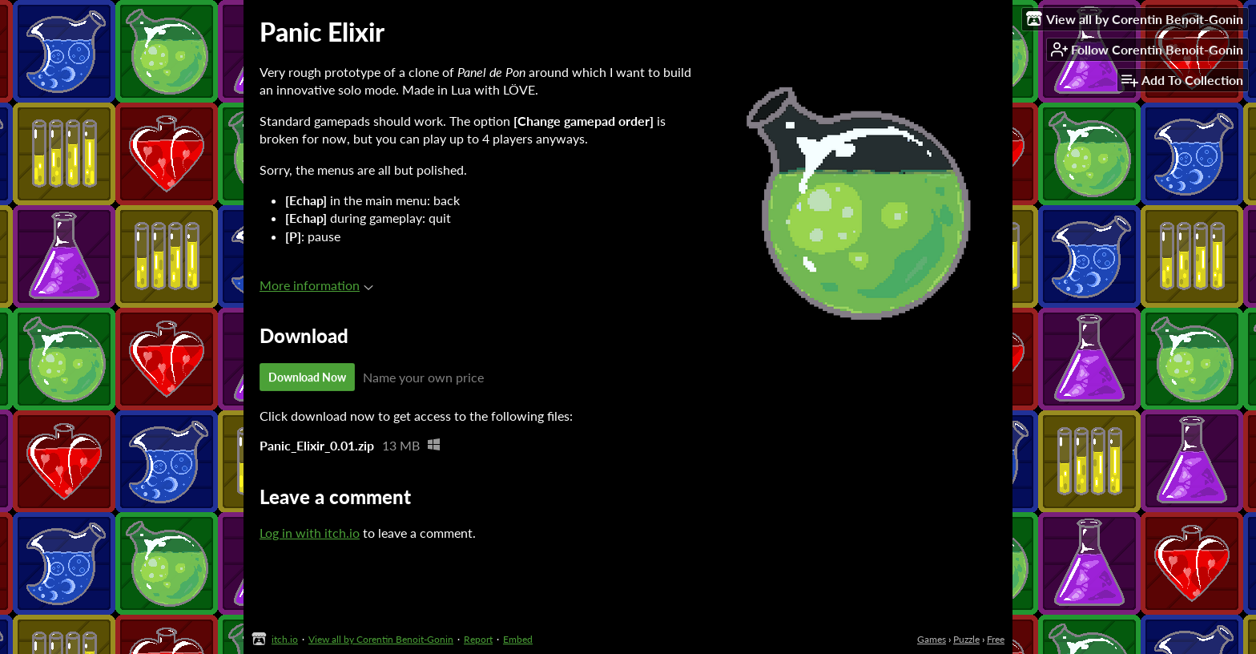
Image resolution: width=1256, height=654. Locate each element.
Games (931, 639)
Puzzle (966, 639)
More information (316, 285)
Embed (518, 639)
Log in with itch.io (310, 532)
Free (995, 639)
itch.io (285, 639)
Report (478, 639)
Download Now (307, 377)
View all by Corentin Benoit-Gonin (380, 639)
